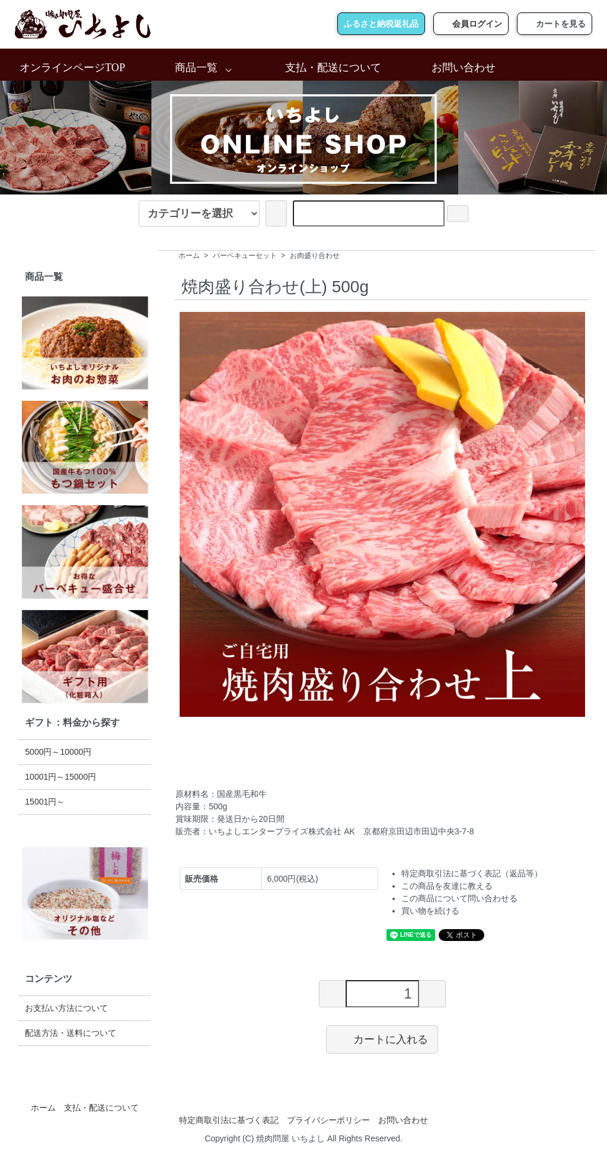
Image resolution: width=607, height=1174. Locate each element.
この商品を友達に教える (447, 886)
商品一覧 (196, 68)
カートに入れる (382, 1039)
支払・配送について (333, 68)
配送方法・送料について (70, 1033)
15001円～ (45, 801)
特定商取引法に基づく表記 (229, 1120)
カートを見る (554, 23)
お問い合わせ (464, 68)
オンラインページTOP (72, 68)
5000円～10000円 (58, 752)
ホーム (189, 255)
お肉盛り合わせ (315, 255)
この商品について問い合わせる (459, 898)
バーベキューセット (245, 255)
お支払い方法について (66, 1008)
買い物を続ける (430, 910)
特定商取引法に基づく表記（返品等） (471, 873)
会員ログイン (471, 23)
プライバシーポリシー (328, 1120)
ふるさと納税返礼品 (381, 23)
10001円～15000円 (60, 776)
